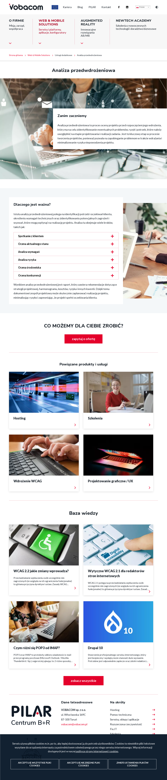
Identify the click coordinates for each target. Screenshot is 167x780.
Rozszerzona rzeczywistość (126, 724)
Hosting (114, 709)
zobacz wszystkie (83, 680)
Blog (77, 8)
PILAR (90, 8)
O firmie (16, 24)
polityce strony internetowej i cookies (97, 754)
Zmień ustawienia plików (132, 767)
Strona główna (16, 58)
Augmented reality (91, 25)
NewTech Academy (133, 24)
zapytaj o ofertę (84, 342)
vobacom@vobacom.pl (74, 724)
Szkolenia (115, 733)
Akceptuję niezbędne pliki (83, 767)
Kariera (63, 8)
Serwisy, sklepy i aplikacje (124, 719)
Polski (140, 8)
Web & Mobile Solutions (51, 25)
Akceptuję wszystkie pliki (35, 767)
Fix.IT (113, 728)
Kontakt (106, 8)
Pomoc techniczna (120, 714)
